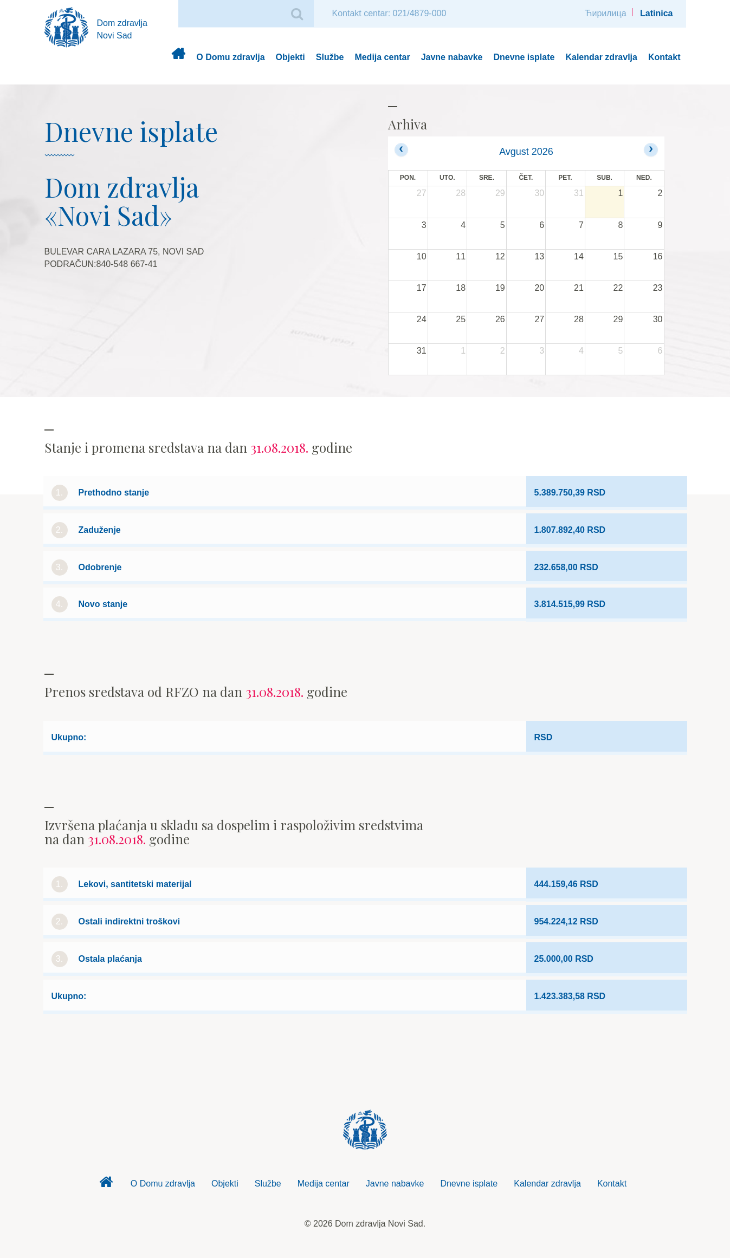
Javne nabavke (452, 57)
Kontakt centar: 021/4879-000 (389, 13)
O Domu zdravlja (230, 57)
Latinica (656, 13)
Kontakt (664, 57)
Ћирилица (605, 13)
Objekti (290, 57)
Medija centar (382, 57)
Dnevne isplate (524, 57)
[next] (650, 150)
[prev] (401, 150)
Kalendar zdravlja (601, 57)
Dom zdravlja (178, 57)
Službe (330, 57)
